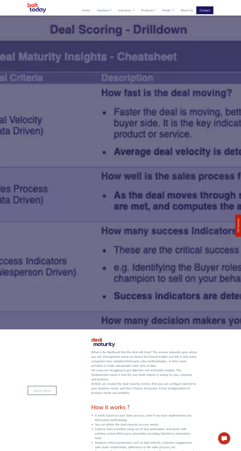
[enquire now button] (224, 438)
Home (86, 10)
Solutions (103, 10)
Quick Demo (42, 391)
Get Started (238, 225)
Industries (125, 10)
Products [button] (147, 10)
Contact (205, 10)
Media (166, 10)
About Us (187, 10)
